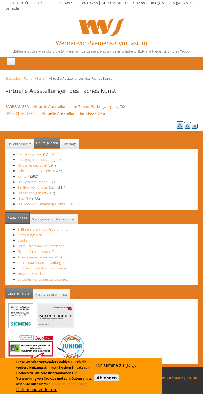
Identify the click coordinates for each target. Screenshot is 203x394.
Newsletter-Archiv (31, 273)
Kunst (41, 78)
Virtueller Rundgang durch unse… (43, 279)
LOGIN (192, 378)
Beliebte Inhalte (19, 144)
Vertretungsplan (29, 154)
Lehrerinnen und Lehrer (35, 170)
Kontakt (23, 176)
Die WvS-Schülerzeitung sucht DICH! (45, 204)
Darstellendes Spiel (32, 165)
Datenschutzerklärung (68, 384)
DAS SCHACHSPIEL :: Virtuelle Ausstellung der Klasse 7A (55, 113)
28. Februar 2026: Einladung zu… (42, 262)
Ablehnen (106, 378)
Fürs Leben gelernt (32, 193)
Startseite (12, 78)
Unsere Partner (20, 292)
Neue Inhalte (17, 218)
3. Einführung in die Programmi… (42, 229)
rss (65, 294)
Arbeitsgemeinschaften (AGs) (39, 257)
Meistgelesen (42, 219)
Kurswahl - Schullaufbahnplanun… (43, 268)
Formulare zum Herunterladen (40, 246)
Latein (22, 240)
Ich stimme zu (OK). (116, 365)
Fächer (28, 78)
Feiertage (69, 144)
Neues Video (65, 219)
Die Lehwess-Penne (33, 181)
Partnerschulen (47, 294)
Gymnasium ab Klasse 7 (35, 251)
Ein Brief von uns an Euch (37, 187)
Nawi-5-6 (24, 198)
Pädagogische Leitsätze (35, 159)
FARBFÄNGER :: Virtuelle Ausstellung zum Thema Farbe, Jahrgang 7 (65, 106)
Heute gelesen (47, 143)
